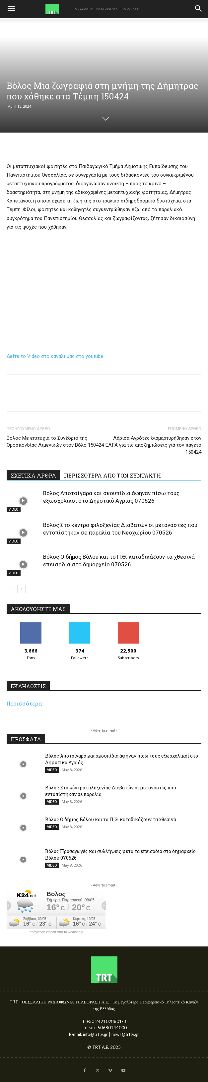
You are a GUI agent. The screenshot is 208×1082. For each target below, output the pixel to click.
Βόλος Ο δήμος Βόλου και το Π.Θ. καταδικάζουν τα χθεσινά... (112, 819)
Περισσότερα (24, 703)
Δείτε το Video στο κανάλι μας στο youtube (55, 356)
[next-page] (21, 589)
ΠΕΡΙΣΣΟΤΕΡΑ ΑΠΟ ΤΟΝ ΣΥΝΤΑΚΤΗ (112, 475)
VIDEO (14, 509)
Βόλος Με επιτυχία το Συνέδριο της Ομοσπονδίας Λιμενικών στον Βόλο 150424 (55, 441)
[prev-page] (11, 589)
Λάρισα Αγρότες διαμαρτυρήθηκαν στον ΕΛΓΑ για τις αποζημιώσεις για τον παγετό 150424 (153, 445)
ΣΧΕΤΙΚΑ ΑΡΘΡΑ (33, 475)
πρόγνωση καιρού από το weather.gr (57, 932)
